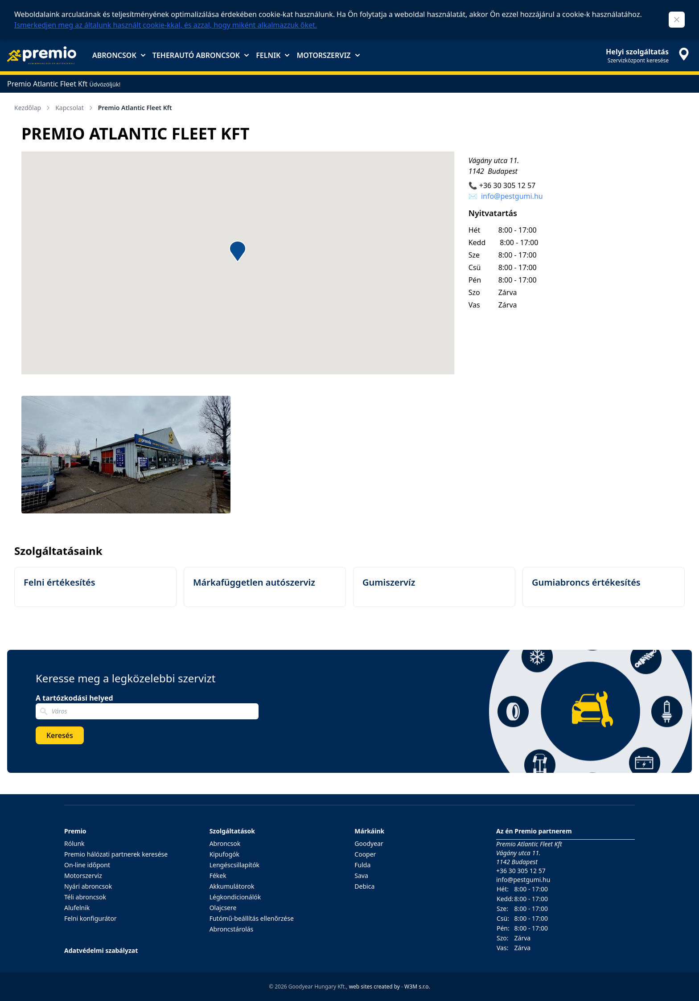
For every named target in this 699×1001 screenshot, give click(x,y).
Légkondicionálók (235, 897)
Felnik (272, 55)
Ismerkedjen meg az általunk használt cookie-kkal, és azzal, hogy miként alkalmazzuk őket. (165, 25)
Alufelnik (77, 907)
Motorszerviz (327, 55)
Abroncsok (118, 55)
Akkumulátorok (232, 886)
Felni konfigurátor (90, 918)
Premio (75, 831)
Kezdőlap (33, 107)
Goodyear (368, 843)
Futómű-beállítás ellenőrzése (252, 918)
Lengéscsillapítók (234, 865)
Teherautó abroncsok (200, 55)
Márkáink (369, 831)
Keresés (59, 735)
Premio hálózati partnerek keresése (116, 854)
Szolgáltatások (232, 831)
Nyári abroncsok (88, 886)
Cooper (365, 854)
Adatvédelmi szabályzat (101, 950)
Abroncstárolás (232, 929)
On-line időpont (87, 865)
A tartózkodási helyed (74, 698)
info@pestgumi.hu (512, 196)
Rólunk (74, 843)
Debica (364, 886)
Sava (361, 875)
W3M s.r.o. (417, 986)
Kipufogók (224, 854)
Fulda (362, 865)
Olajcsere (223, 907)
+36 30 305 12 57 (507, 185)
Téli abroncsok (85, 897)
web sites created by (374, 986)
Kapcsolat (75, 107)
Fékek (218, 875)
